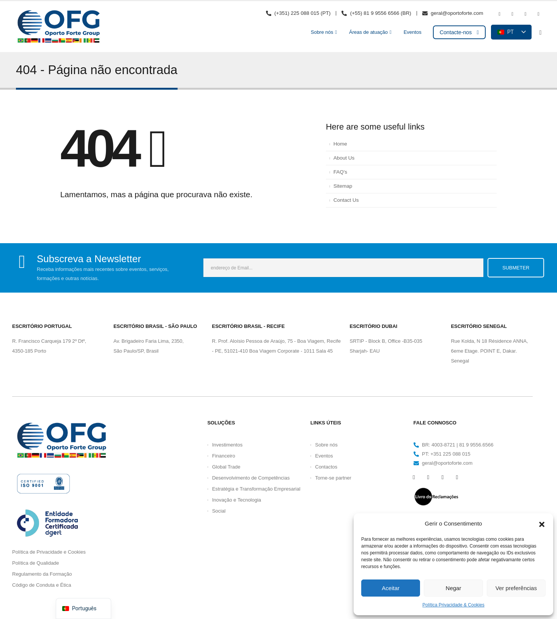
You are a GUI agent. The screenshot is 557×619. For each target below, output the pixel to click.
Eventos (413, 32)
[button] (542, 523)
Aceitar (391, 588)
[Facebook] (499, 14)
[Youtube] (512, 14)
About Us (344, 158)
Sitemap (343, 186)
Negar (453, 588)
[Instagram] (525, 14)
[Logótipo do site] (58, 26)
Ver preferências (516, 588)
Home (340, 144)
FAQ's (340, 172)
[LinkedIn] (538, 14)
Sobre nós (322, 32)
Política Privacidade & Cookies (453, 605)
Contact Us (346, 200)
